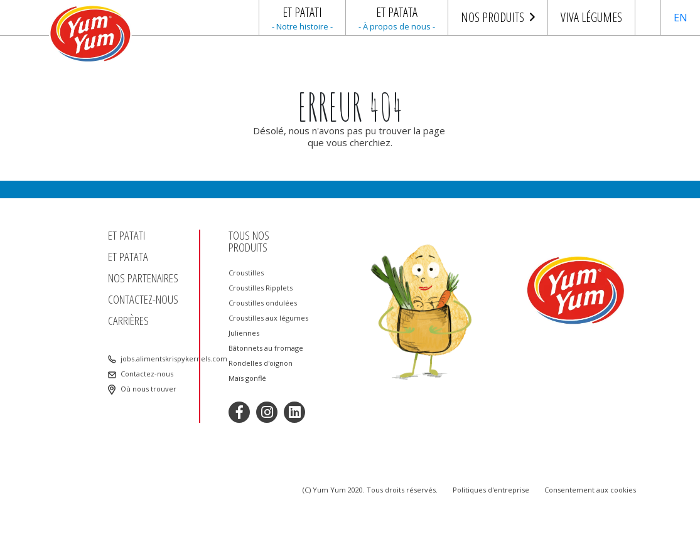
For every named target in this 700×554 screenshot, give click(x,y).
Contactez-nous (143, 300)
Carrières (128, 321)
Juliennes (244, 333)
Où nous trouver (148, 389)
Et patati (126, 236)
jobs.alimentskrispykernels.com (158, 358)
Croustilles (246, 273)
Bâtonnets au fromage (266, 348)
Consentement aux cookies (590, 489)
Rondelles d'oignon (261, 363)
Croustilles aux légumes (268, 318)
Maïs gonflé (247, 378)
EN (680, 17)
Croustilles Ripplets (261, 288)
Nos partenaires (143, 278)
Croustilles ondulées (263, 303)
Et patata (128, 257)
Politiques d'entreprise (491, 489)
